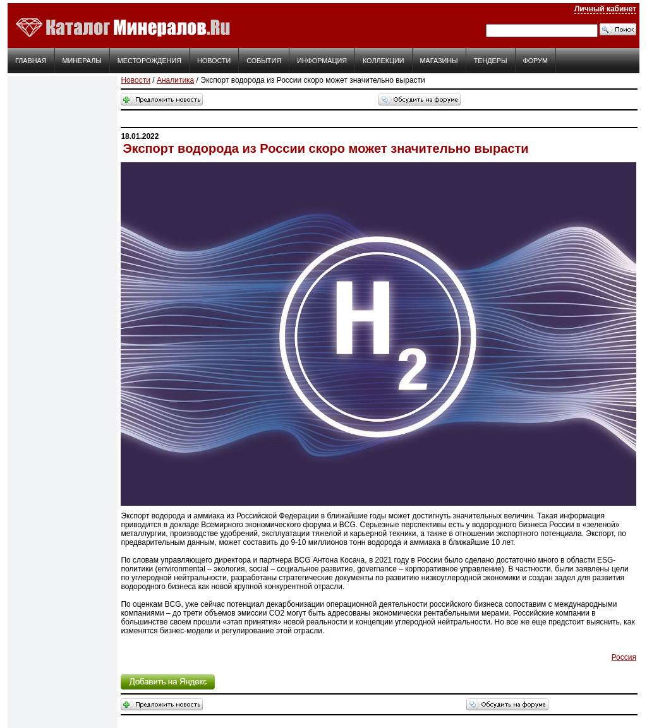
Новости (214, 60)
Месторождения (149, 60)
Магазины (439, 60)
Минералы (82, 60)
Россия (624, 657)
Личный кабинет (605, 8)
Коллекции (383, 60)
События (263, 60)
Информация (322, 60)
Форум (535, 60)
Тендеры (490, 60)
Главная (31, 60)
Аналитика (175, 80)
